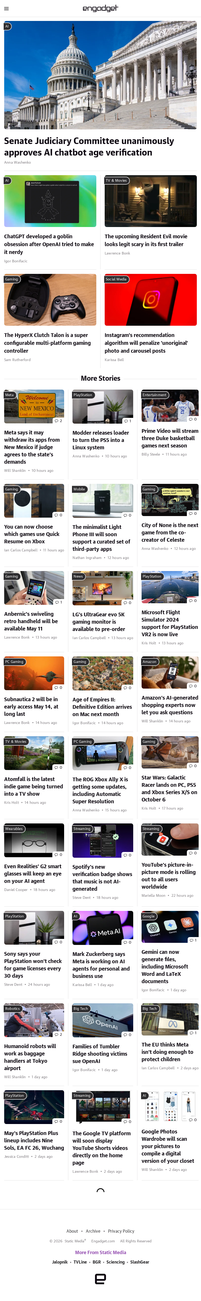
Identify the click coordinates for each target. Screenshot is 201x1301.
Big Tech (81, 1009)
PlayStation (83, 395)
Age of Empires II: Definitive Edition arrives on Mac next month (102, 707)
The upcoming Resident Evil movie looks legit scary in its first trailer (146, 240)
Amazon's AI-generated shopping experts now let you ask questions (170, 705)
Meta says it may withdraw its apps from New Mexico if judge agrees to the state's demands (32, 447)
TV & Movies (116, 180)
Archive (93, 1231)
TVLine (80, 1262)
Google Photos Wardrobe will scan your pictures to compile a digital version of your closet (168, 1146)
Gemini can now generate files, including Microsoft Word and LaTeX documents (165, 967)
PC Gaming (14, 662)
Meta (9, 395)
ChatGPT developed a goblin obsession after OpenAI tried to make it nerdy (49, 244)
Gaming (11, 279)
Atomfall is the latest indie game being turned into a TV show (33, 787)
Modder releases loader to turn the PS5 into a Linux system (100, 440)
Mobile (79, 489)
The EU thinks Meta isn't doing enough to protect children (167, 1052)
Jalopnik (60, 1262)
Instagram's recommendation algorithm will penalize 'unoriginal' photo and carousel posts (146, 343)
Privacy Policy (121, 1231)
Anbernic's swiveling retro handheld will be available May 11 (31, 622)
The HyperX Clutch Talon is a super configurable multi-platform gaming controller (47, 343)
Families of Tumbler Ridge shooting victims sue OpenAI (99, 1054)
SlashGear (139, 1262)
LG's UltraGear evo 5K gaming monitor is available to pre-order (98, 622)
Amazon (149, 662)
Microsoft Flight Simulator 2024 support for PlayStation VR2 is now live (170, 623)
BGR (97, 1262)
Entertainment (154, 395)
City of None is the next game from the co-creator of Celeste (170, 533)
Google (148, 916)
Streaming (82, 829)
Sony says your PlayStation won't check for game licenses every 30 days (33, 965)
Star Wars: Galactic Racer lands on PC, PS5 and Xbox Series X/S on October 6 (169, 788)
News (78, 576)
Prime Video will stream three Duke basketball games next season (170, 439)
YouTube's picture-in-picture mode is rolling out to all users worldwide (169, 876)
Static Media (74, 1241)
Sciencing (116, 1262)
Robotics (12, 1009)
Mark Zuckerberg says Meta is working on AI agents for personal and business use (101, 965)
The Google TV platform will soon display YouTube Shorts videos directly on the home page (101, 1148)
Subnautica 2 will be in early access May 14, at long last (31, 707)
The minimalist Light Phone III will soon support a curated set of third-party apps (101, 538)
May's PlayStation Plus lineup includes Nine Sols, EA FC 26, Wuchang (34, 1141)
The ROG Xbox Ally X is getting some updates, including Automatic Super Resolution (100, 790)
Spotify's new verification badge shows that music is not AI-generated (102, 878)
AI (7, 26)
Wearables (14, 829)
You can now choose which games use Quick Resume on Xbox (31, 534)
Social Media (116, 279)
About (72, 1231)
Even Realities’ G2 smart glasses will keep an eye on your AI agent (33, 874)
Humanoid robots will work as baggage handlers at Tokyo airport (30, 1057)
